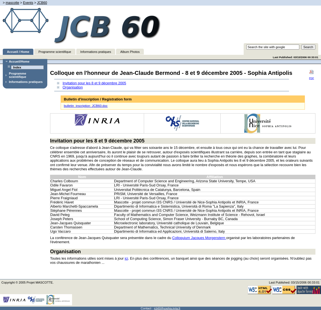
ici (126, 258)
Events (28, 3)
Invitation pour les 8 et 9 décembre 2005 (94, 83)
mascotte (12, 3)
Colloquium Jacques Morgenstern (199, 238)
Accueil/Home (19, 61)
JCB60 (42, 3)
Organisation (73, 87)
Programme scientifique (54, 51)
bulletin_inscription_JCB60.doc (85, 105)
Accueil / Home (18, 51)
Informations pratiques (95, 51)
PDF (311, 75)
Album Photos (130, 51)
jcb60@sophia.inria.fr (167, 308)
